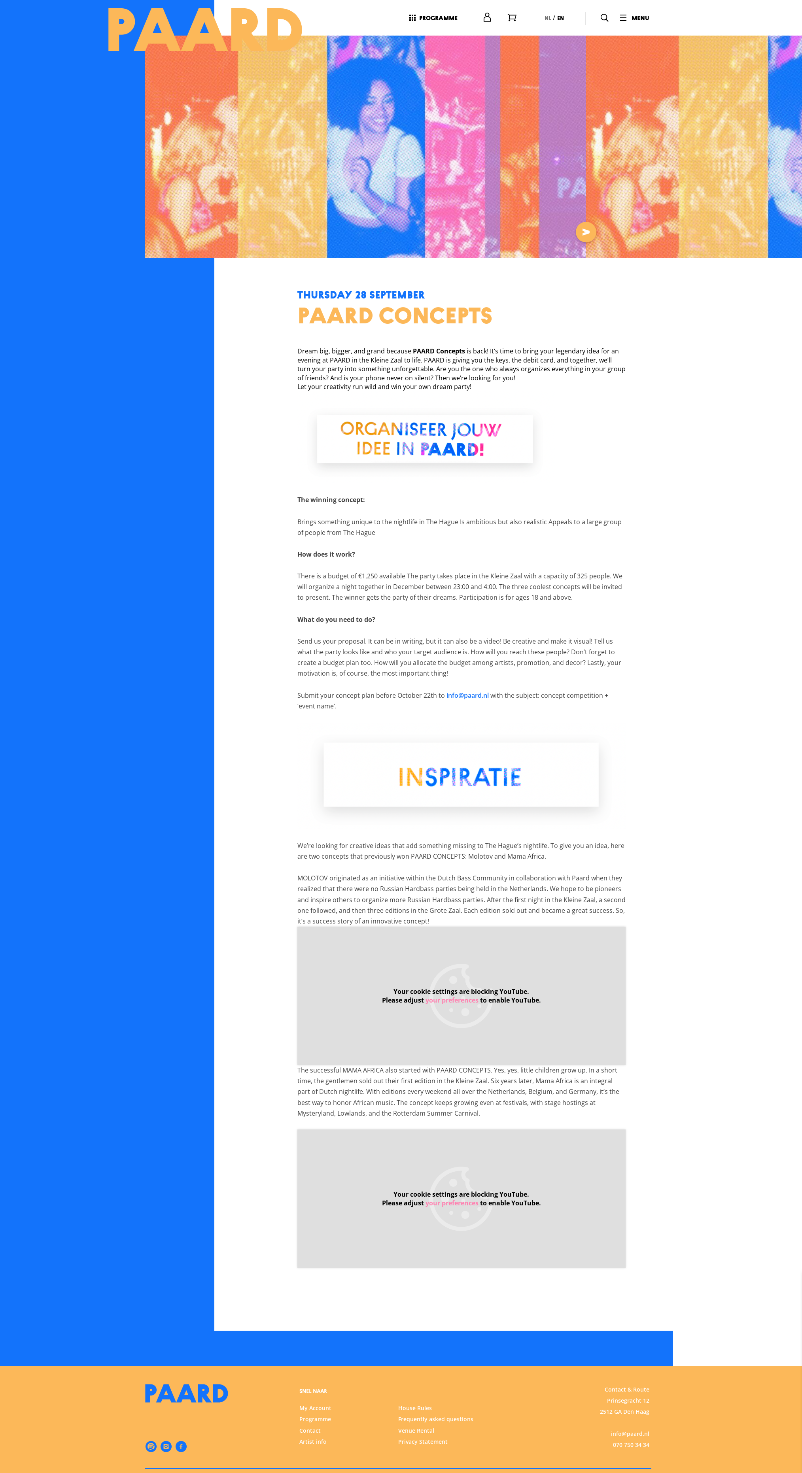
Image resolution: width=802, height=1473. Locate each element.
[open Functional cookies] (789, 1359)
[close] (789, 1286)
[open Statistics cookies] (789, 1383)
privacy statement (703, 1332)
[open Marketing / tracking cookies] (789, 1406)
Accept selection (734, 1458)
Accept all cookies (734, 1435)
